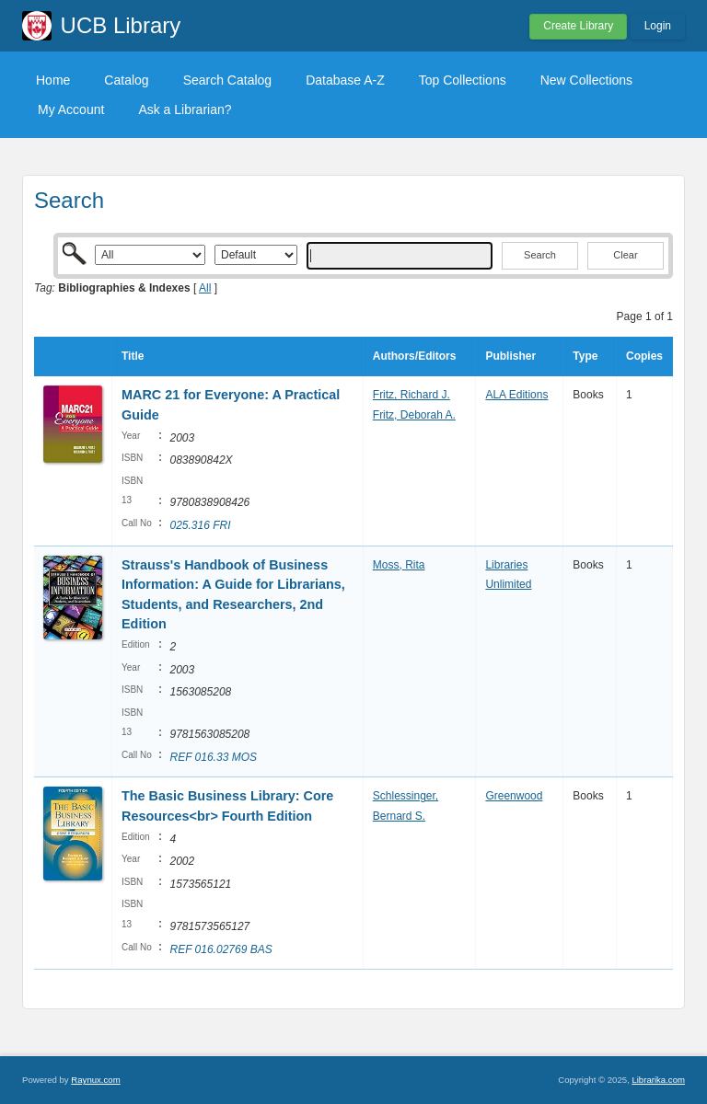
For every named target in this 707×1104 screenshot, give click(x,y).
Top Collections (462, 80)
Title (133, 356)
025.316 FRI (199, 525)
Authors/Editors (415, 356)
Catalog (126, 80)
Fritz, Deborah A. (414, 414)
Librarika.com (658, 1080)
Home (53, 80)
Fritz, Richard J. (411, 394)
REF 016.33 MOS (213, 757)
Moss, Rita (399, 564)
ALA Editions (516, 394)
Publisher (510, 356)
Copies (644, 356)
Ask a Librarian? (184, 109)
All (205, 288)
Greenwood (513, 795)
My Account (71, 109)
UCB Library (121, 25)
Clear (625, 254)
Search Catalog (227, 80)
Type (585, 356)
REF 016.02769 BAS (220, 949)
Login (657, 25)
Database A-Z (345, 80)
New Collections (586, 80)
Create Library (578, 25)
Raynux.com (95, 1080)
